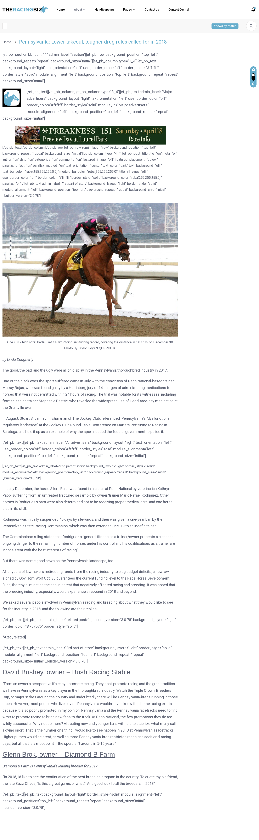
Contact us (152, 9)
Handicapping (104, 9)
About (78, 9)
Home (60, 9)
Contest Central (178, 9)
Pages (127, 9)
